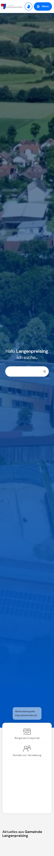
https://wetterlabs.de (26, 715)
